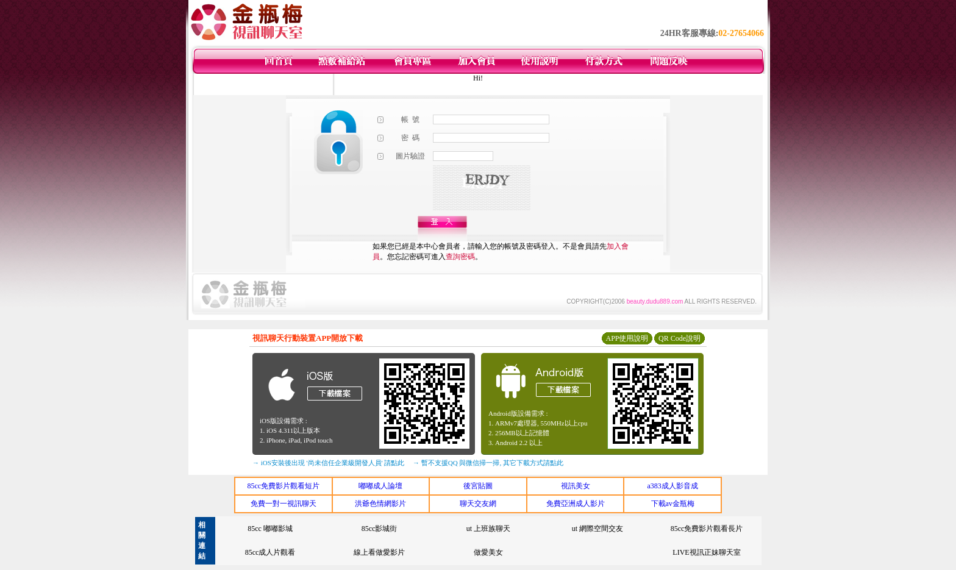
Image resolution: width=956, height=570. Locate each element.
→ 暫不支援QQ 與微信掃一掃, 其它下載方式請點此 (488, 462)
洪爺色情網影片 (380, 503)
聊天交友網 (478, 503)
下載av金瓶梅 (672, 503)
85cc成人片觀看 (270, 552)
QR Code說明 (679, 338)
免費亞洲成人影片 (575, 503)
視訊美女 (575, 486)
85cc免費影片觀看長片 (707, 528)
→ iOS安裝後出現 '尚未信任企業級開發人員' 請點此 (328, 462)
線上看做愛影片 (379, 552)
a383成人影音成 (672, 486)
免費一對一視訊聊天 (283, 503)
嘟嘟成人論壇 (380, 486)
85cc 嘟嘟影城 (270, 528)
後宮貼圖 (478, 486)
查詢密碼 (460, 256)
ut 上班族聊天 (488, 528)
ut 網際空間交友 (597, 528)
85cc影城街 (380, 528)
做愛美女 (488, 552)
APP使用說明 (626, 338)
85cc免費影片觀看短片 (283, 486)
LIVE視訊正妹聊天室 (706, 552)
